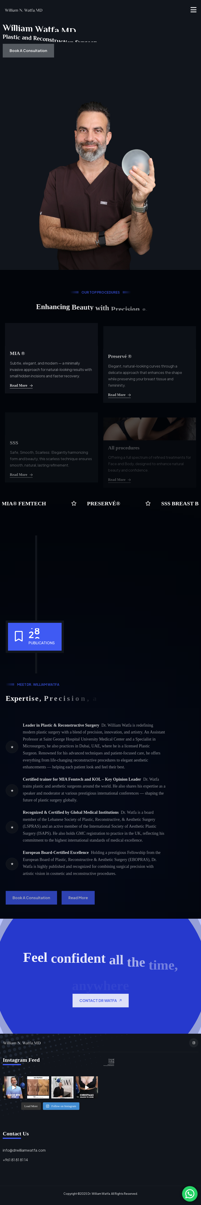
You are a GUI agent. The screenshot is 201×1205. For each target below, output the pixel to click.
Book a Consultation (28, 50)
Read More (21, 402)
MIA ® (17, 369)
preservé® (104, 503)
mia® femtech (25, 503)
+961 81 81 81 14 (15, 1159)
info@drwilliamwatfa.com (24, 1150)
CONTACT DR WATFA (101, 1016)
